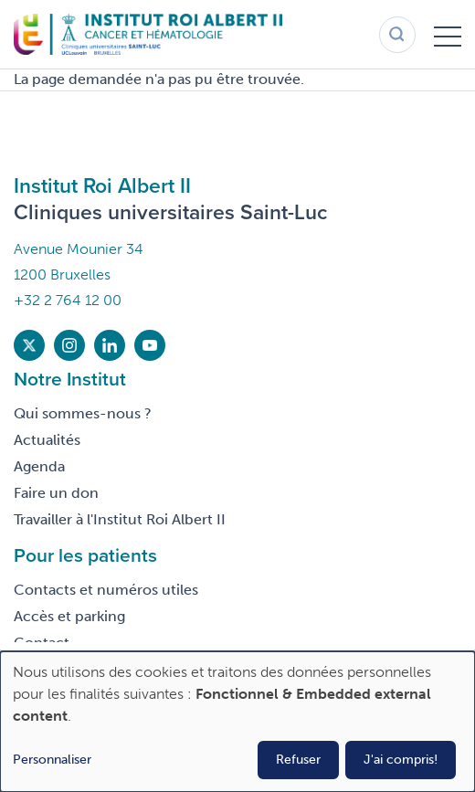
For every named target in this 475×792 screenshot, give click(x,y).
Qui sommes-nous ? (83, 413)
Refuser (298, 759)
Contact (41, 642)
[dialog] (237, 721)
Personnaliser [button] (52, 759)
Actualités (47, 440)
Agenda (39, 466)
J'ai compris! (401, 759)
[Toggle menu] (447, 34)
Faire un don (56, 493)
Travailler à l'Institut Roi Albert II (120, 519)
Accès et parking (69, 616)
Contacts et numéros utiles (106, 589)
